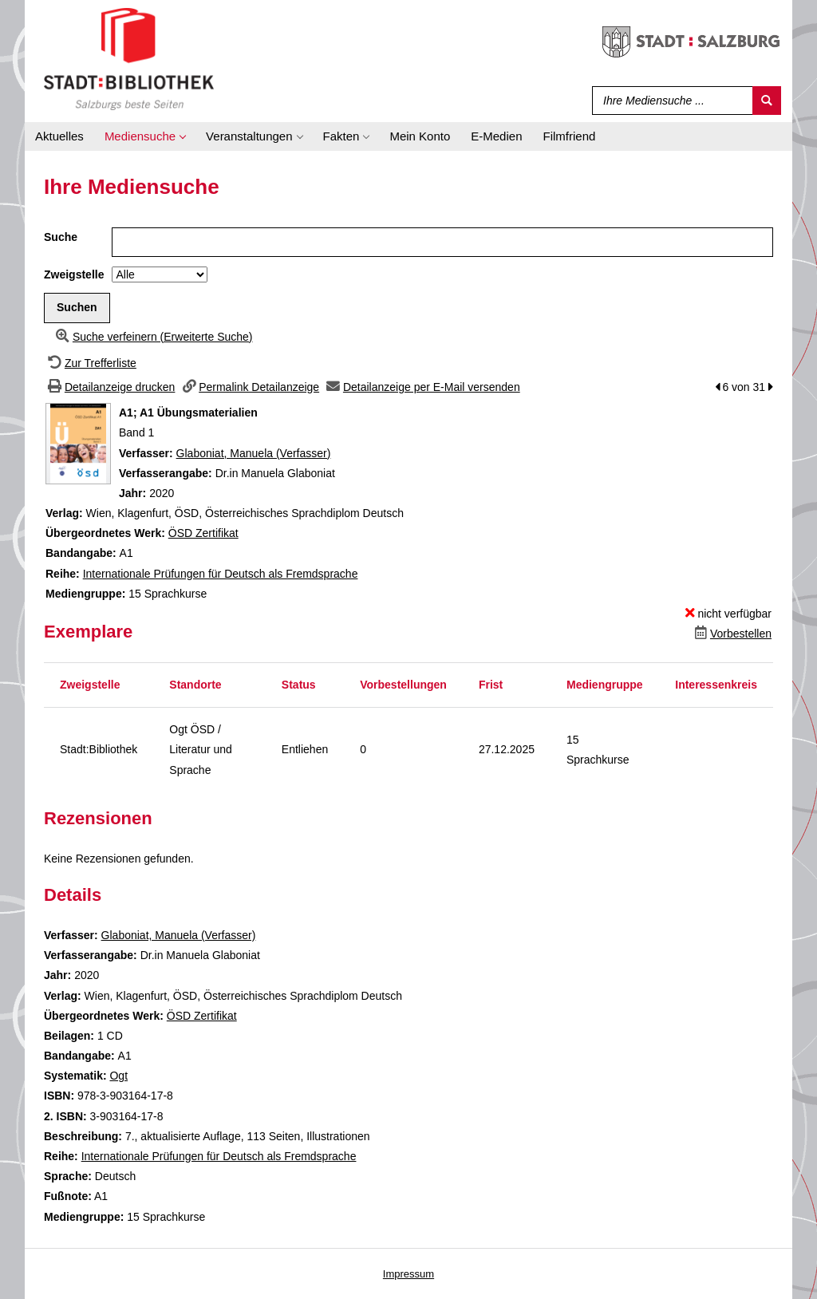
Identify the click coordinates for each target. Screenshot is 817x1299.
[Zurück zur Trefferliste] (90, 363)
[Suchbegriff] (669, 100)
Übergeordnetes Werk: (106, 533)
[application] (145, 136)
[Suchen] (766, 100)
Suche (60, 237)
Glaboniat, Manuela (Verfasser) (253, 453)
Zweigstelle (74, 274)
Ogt (118, 1075)
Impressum (408, 1274)
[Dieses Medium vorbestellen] (731, 633)
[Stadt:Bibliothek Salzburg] (129, 58)
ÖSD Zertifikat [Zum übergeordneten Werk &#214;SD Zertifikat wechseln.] (203, 533)
